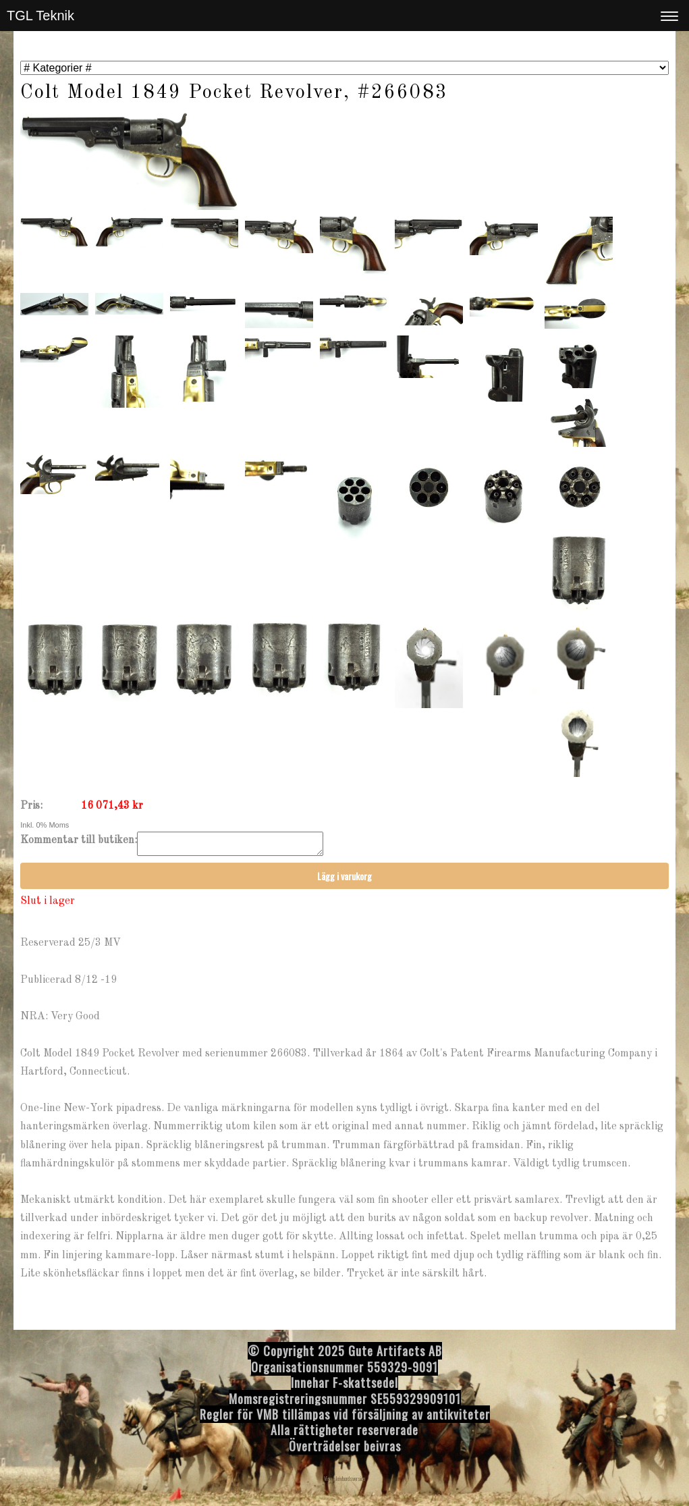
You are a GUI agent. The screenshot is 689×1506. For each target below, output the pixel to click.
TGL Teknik (40, 15)
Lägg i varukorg (344, 880)
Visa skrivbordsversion (344, 1482)
